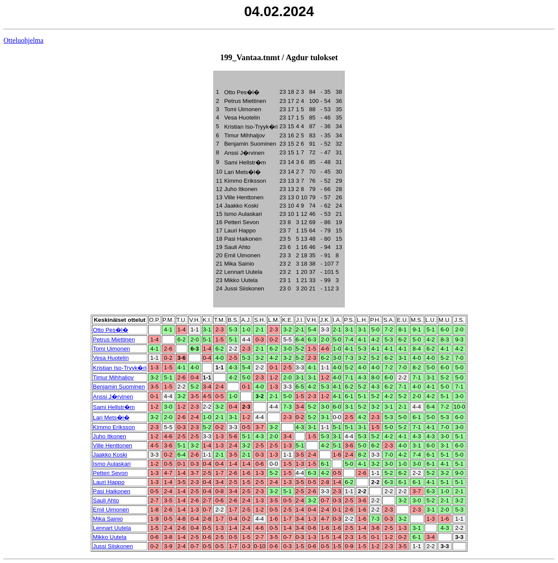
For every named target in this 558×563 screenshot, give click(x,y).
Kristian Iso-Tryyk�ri (119, 368)
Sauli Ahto (106, 500)
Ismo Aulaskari (112, 464)
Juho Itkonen (109, 436)
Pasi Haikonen (111, 491)
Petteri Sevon (110, 473)
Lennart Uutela (112, 528)
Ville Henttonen (112, 445)
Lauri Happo (109, 482)
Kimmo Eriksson (114, 427)
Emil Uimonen (111, 509)
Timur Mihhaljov (113, 377)
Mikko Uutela (109, 537)
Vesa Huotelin (111, 358)
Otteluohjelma (23, 40)
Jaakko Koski (110, 454)
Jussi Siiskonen (113, 546)
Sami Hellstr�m (114, 407)
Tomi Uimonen (111, 348)
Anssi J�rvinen (113, 396)
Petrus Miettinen (114, 339)
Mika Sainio (108, 518)
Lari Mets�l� (111, 417)
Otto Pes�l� (110, 330)
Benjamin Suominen (119, 386)
